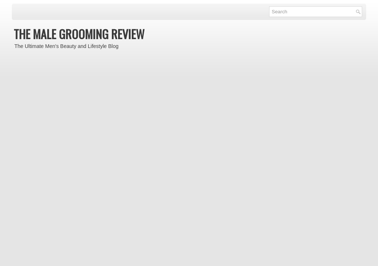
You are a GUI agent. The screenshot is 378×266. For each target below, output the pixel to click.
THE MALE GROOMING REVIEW (79, 33)
